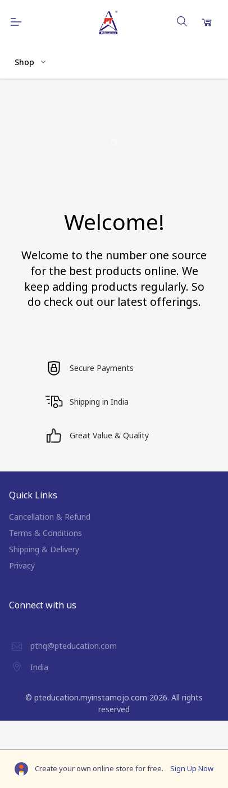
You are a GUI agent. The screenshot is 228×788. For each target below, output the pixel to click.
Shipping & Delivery (44, 549)
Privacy (22, 565)
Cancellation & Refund (49, 516)
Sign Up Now (191, 768)
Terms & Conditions (45, 533)
